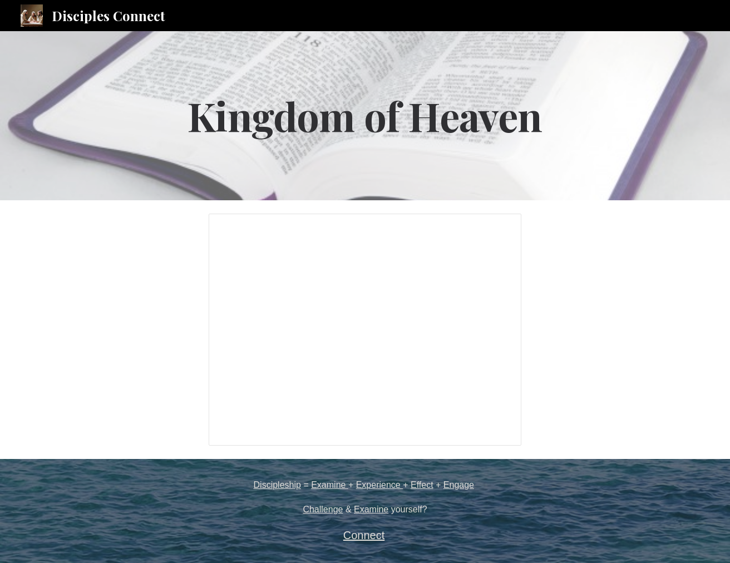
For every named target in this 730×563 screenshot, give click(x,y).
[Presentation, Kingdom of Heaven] (365, 330)
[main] (365, 115)
